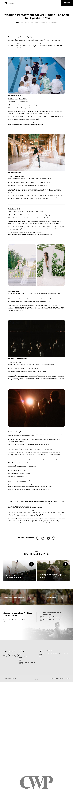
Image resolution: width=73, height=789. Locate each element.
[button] (67, 3)
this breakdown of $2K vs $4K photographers (21, 234)
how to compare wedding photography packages (22, 486)
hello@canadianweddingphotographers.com (58, 653)
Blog (22, 22)
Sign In (23, 620)
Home (17, 22)
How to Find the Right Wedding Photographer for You (40, 501)
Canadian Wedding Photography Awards (22, 518)
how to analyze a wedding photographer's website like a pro (25, 124)
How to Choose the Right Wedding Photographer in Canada (25, 507)
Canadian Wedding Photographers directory (38, 514)
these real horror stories (15, 491)
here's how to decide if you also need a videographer (45, 459)
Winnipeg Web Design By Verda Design (60, 678)
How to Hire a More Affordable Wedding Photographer (38, 503)
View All (36, 551)
